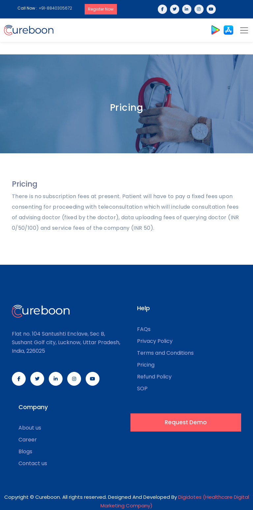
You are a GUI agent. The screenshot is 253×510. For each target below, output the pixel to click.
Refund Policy (154, 377)
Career (27, 439)
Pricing (146, 365)
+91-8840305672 (55, 8)
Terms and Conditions (165, 353)
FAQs (144, 329)
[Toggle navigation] (244, 30)
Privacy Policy (155, 341)
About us (29, 428)
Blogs (25, 451)
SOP (142, 388)
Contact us (32, 463)
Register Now (101, 9)
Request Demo (186, 422)
